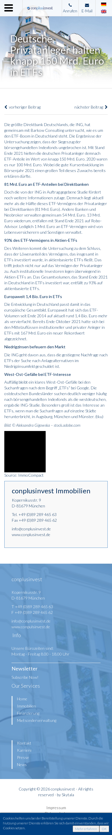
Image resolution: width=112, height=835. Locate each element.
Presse (23, 757)
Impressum (56, 807)
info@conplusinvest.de (31, 528)
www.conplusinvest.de (31, 534)
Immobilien (26, 705)
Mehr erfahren (86, 829)
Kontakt (24, 743)
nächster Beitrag (91, 107)
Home (22, 698)
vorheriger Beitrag (22, 107)
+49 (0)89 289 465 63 (37, 514)
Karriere (24, 750)
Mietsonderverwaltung (36, 720)
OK (104, 829)
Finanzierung (28, 713)
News (22, 764)
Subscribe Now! (24, 677)
